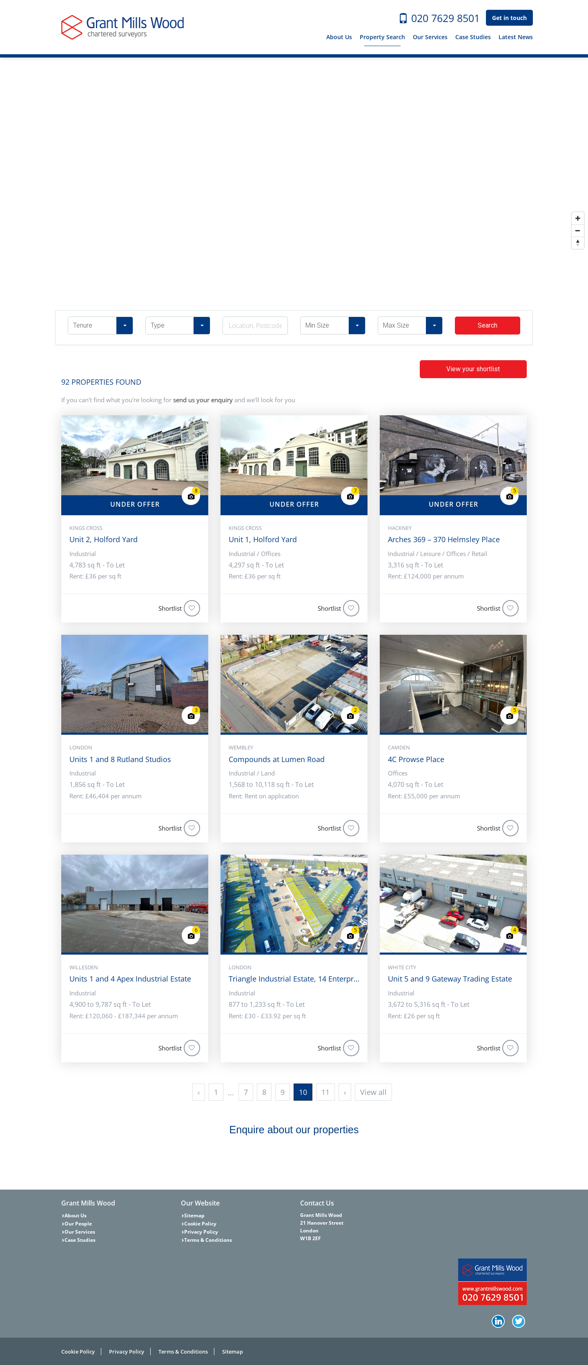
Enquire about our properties (294, 1129)
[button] (100, 326)
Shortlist (179, 608)
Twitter (519, 1322)
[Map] (294, 155)
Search (487, 325)
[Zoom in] (578, 218)
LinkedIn (499, 1322)
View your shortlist (473, 369)
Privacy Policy (201, 1231)
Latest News (516, 37)
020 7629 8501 (439, 18)
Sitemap (194, 1215)
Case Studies (473, 37)
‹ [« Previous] (199, 1092)
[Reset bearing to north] (578, 243)
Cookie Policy (200, 1223)
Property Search (382, 37)
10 (303, 1092)
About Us (339, 37)
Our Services (430, 37)
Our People (78, 1223)
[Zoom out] (578, 230)
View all (373, 1092)
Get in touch (509, 18)
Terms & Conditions (208, 1239)
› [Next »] (345, 1092)
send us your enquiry (203, 400)
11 (325, 1092)
